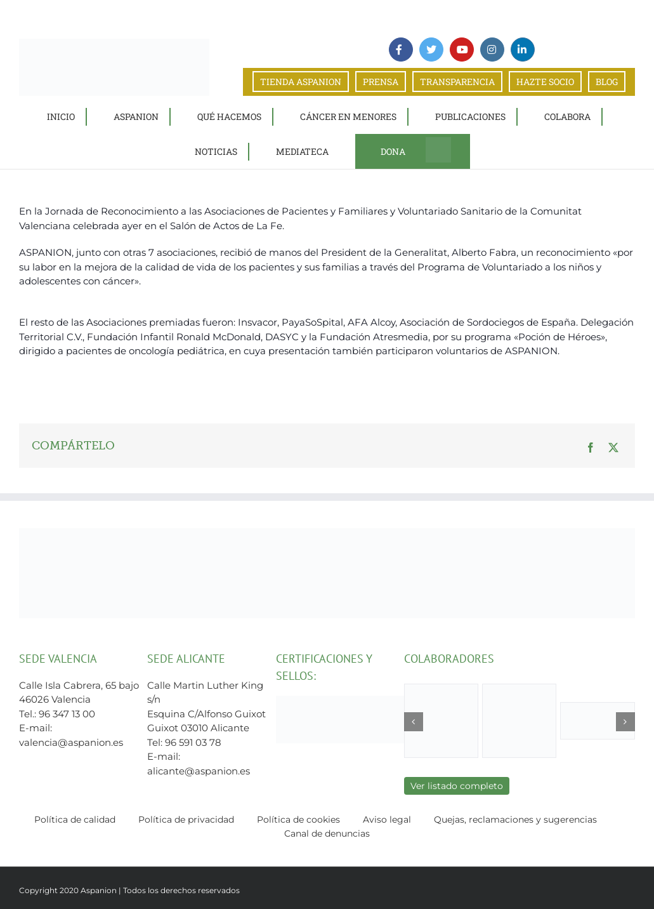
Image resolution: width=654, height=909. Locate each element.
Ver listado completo (456, 786)
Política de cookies (298, 819)
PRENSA (380, 82)
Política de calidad (74, 819)
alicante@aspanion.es (198, 771)
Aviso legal (387, 819)
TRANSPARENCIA (457, 82)
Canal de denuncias (327, 833)
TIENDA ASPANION (300, 82)
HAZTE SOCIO (545, 82)
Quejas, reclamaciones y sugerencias (515, 819)
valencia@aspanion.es (71, 742)
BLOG (607, 82)
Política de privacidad (186, 819)
